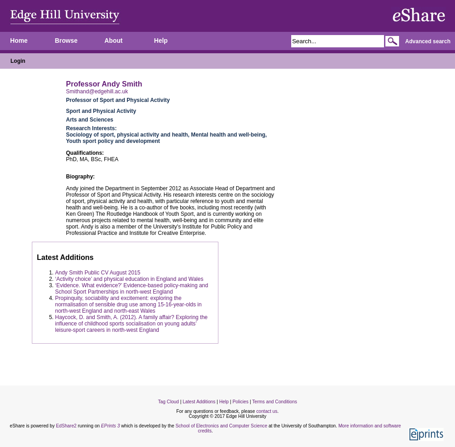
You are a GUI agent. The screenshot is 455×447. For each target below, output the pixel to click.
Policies (240, 401)
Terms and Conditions (274, 401)
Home (18, 40)
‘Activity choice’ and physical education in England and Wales (129, 279)
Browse (66, 40)
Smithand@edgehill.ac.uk (97, 91)
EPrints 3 (110, 425)
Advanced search (427, 41)
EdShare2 (66, 425)
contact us (266, 411)
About (114, 40)
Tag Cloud (168, 401)
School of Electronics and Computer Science (222, 425)
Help (161, 40)
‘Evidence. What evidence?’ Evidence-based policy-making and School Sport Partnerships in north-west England (131, 288)
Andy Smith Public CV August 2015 (97, 272)
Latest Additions (198, 401)
